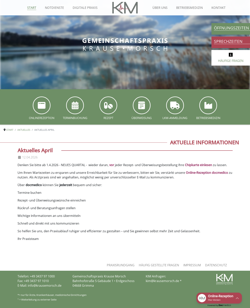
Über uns (160, 8)
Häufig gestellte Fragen (159, 265)
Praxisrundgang (121, 265)
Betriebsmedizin (189, 8)
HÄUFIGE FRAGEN (230, 61)
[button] (219, 298)
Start (31, 8)
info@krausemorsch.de (44, 285)
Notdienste (54, 8)
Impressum (192, 265)
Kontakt (218, 8)
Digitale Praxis (85, 8)
